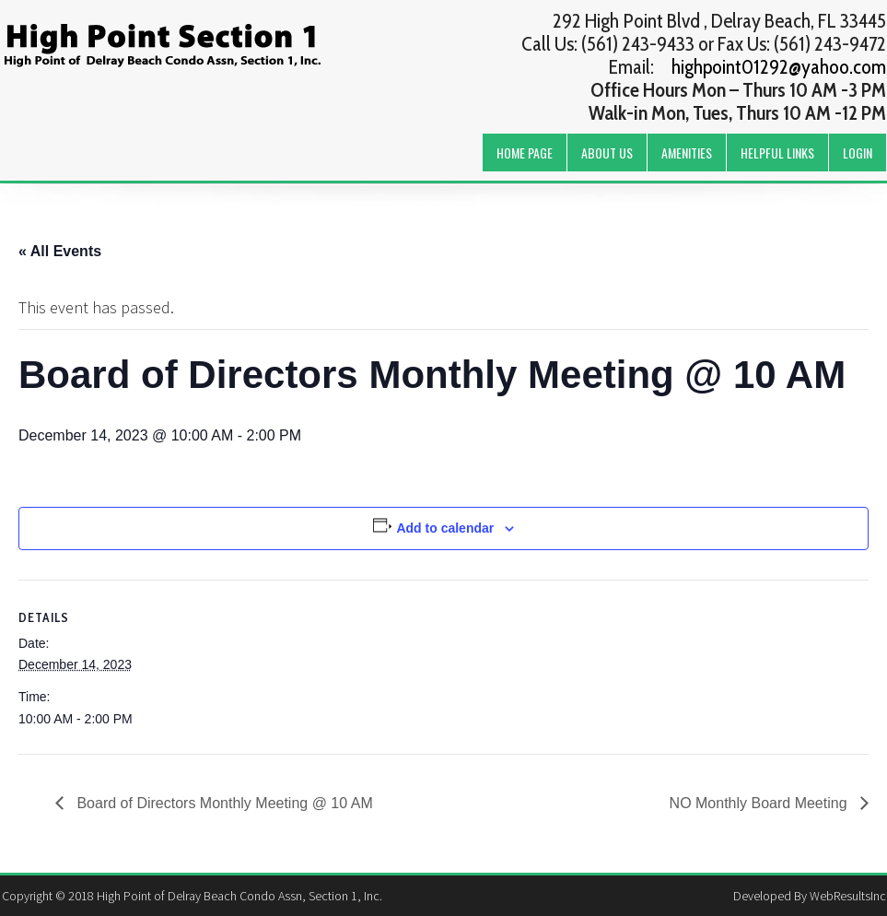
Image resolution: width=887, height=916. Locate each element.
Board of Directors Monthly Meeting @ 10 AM (223, 803)
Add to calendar (445, 528)
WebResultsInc (848, 895)
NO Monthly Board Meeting (760, 803)
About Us (607, 152)
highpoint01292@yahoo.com (778, 66)
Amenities (686, 152)
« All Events (59, 251)
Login (857, 152)
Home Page (524, 152)
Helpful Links (777, 152)
